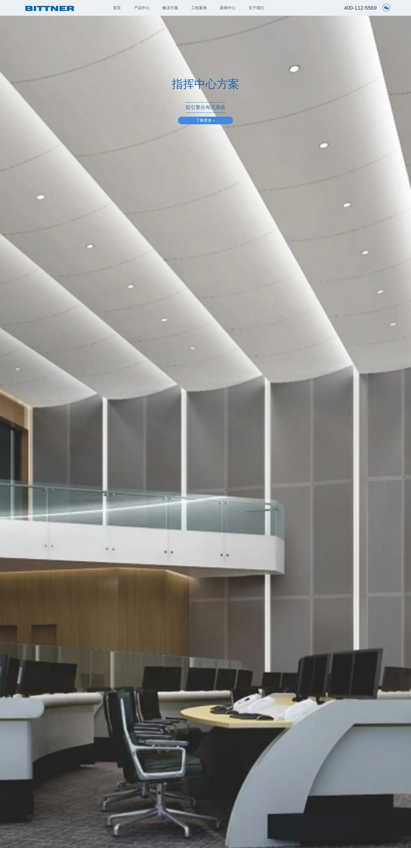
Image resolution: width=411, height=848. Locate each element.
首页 (117, 8)
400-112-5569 (360, 8)
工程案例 (199, 8)
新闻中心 (228, 8)
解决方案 (170, 8)
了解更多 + (205, 121)
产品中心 (142, 8)
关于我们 (256, 8)
